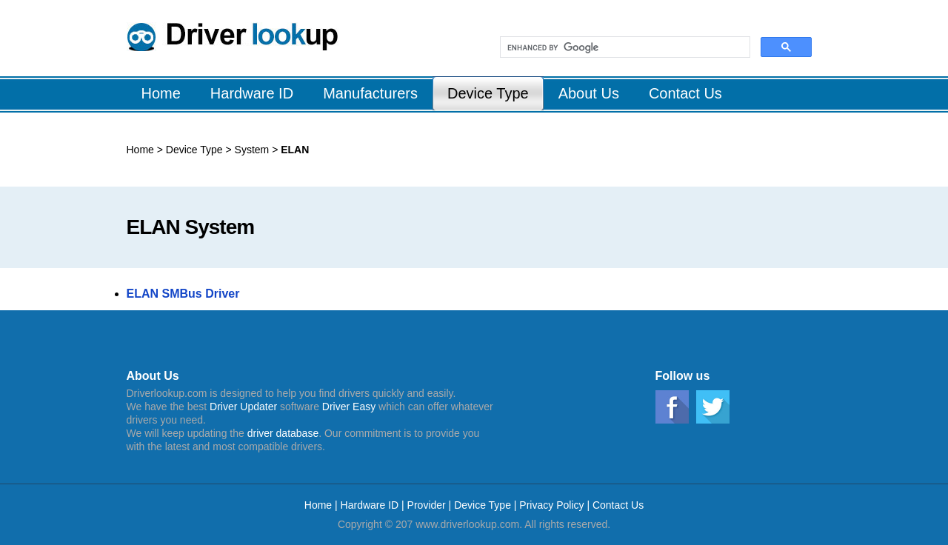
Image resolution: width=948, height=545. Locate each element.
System (251, 150)
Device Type (196, 150)
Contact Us (618, 505)
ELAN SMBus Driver (183, 293)
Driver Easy (348, 406)
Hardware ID (371, 505)
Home (140, 150)
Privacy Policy (551, 505)
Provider (426, 505)
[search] (623, 47)
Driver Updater (243, 406)
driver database (283, 433)
